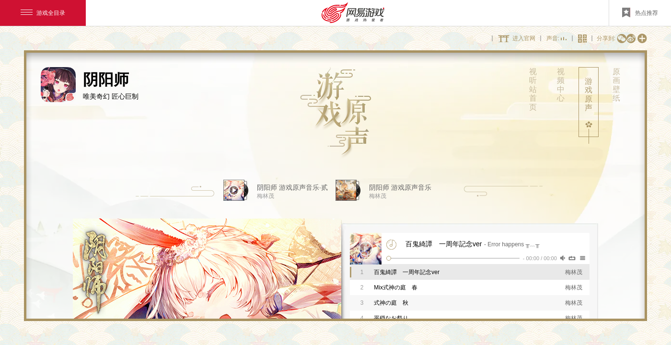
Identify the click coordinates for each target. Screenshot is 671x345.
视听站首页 (533, 89)
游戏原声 (588, 94)
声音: (556, 39)
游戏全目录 (43, 13)
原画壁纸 (616, 85)
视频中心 (561, 85)
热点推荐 (640, 12)
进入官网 (523, 38)
